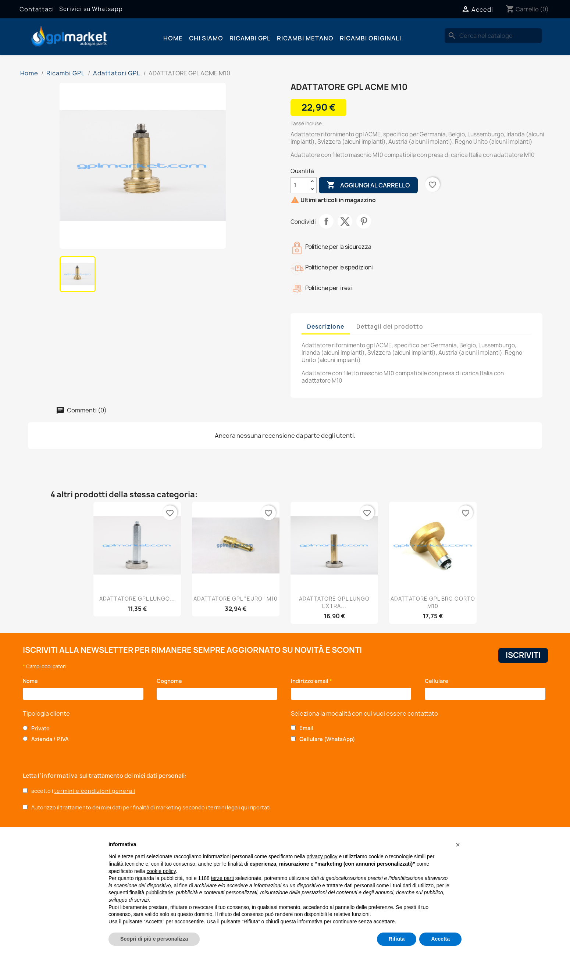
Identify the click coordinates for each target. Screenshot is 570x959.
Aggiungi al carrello (368, 185)
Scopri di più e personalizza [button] (154, 939)
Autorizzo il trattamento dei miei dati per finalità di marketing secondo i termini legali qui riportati (150, 807)
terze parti (222, 878)
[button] (458, 845)
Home (173, 38)
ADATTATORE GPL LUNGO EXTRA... (334, 602)
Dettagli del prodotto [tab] (389, 326)
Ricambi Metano (305, 38)
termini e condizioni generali (94, 790)
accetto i (83, 790)
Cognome (171, 680)
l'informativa (58, 776)
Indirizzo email (311, 680)
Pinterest (363, 221)
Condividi (326, 221)
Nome (32, 680)
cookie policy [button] (161, 871)
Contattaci (36, 9)
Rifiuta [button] (397, 939)
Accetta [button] (440, 939)
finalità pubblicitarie (151, 892)
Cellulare (438, 680)
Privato (40, 728)
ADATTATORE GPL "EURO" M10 (235, 598)
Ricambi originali (370, 38)
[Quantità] (299, 185)
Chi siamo (206, 38)
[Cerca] (493, 35)
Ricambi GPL (250, 38)
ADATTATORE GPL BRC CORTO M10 (433, 602)
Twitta (345, 221)
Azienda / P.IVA (50, 739)
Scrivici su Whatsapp (91, 9)
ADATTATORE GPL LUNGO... (137, 598)
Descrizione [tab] (325, 326)
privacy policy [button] (322, 856)
